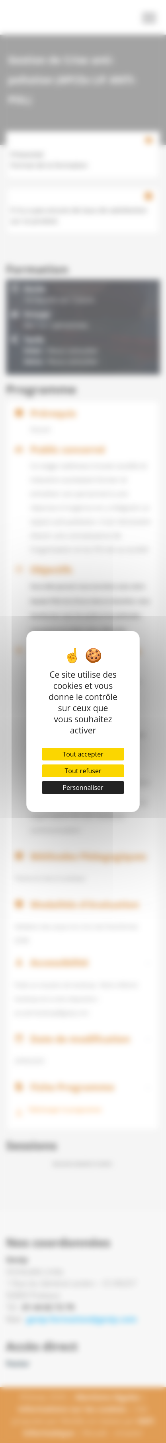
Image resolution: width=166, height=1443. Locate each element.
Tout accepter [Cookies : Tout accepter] (82, 754)
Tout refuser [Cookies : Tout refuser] (83, 770)
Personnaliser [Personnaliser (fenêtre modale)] (82, 787)
